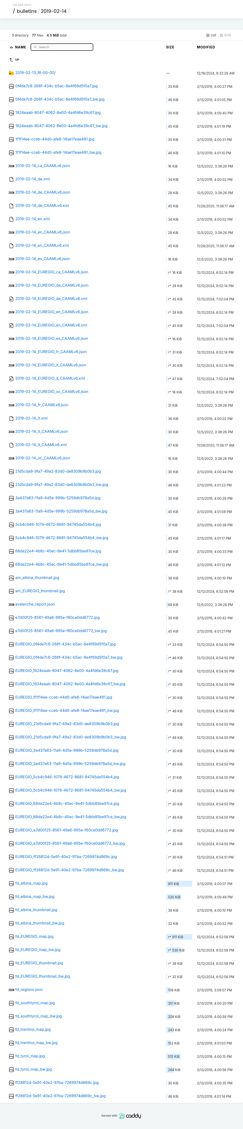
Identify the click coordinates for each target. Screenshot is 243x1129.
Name (21, 47)
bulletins (27, 11)
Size (170, 47)
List (211, 35)
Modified (206, 47)
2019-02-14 (53, 11)
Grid (225, 35)
